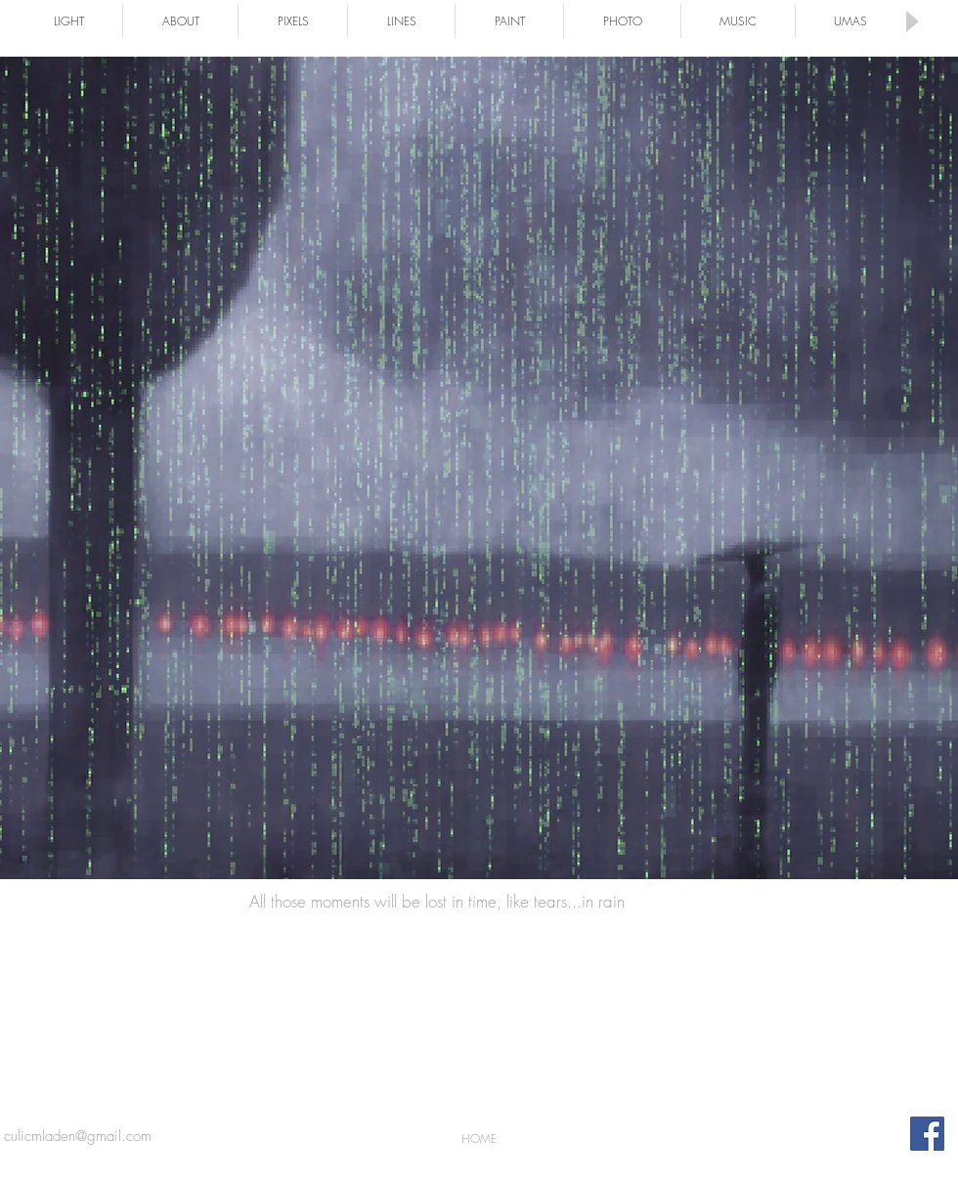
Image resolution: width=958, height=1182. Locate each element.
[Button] (479, 465)
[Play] (911, 21)
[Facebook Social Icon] (927, 1134)
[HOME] (479, 1139)
